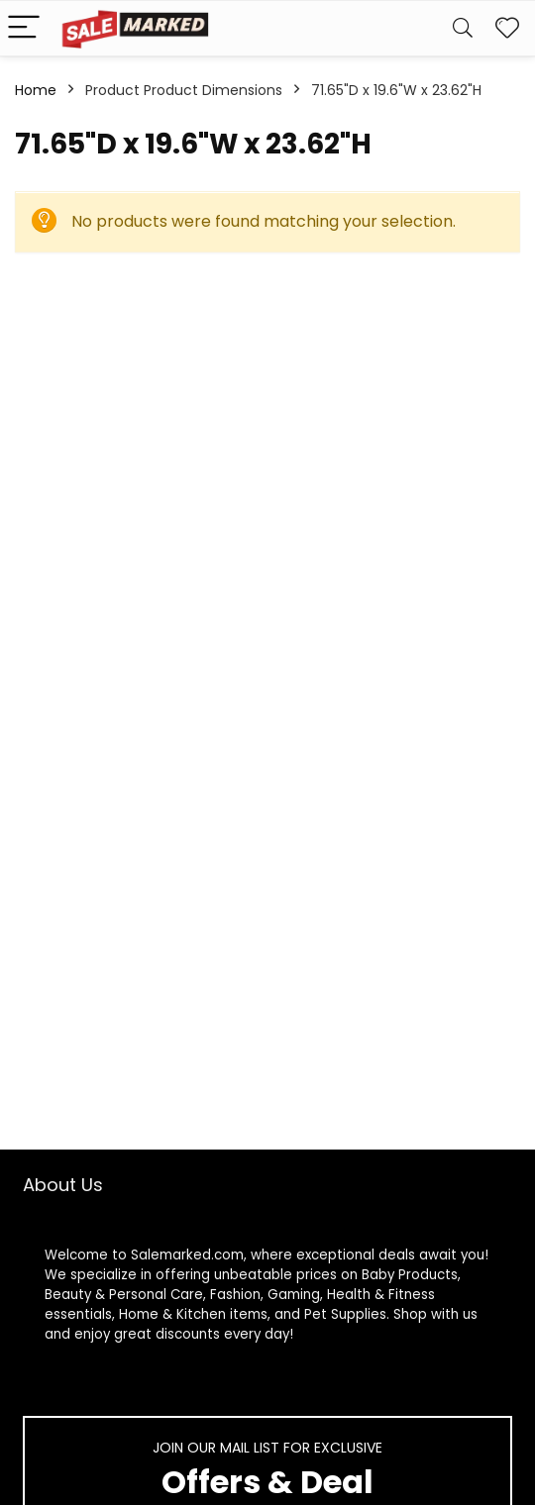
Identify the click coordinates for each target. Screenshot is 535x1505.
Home (35, 90)
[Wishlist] (507, 28)
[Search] (462, 28)
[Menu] (24, 28)
